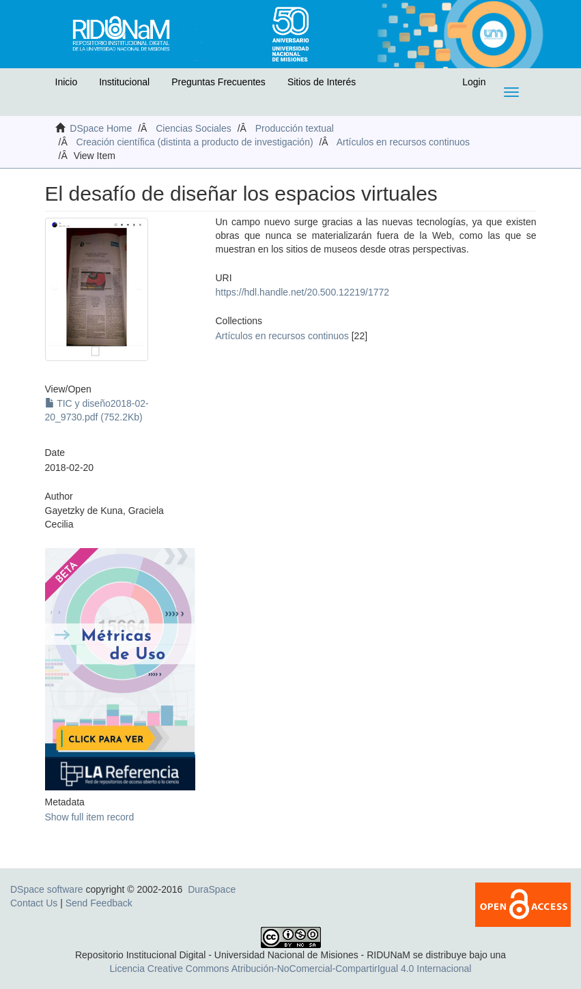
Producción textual (294, 128)
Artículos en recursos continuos (403, 142)
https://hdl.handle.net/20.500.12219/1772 (303, 292)
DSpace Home (101, 128)
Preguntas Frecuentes (218, 81)
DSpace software (46, 889)
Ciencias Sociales (193, 128)
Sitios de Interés (321, 81)
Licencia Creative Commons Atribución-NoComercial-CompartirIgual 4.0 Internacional (291, 968)
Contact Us (33, 903)
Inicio (66, 81)
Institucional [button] (124, 81)
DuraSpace (212, 889)
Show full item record (89, 817)
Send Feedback (99, 903)
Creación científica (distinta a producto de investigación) (194, 142)
